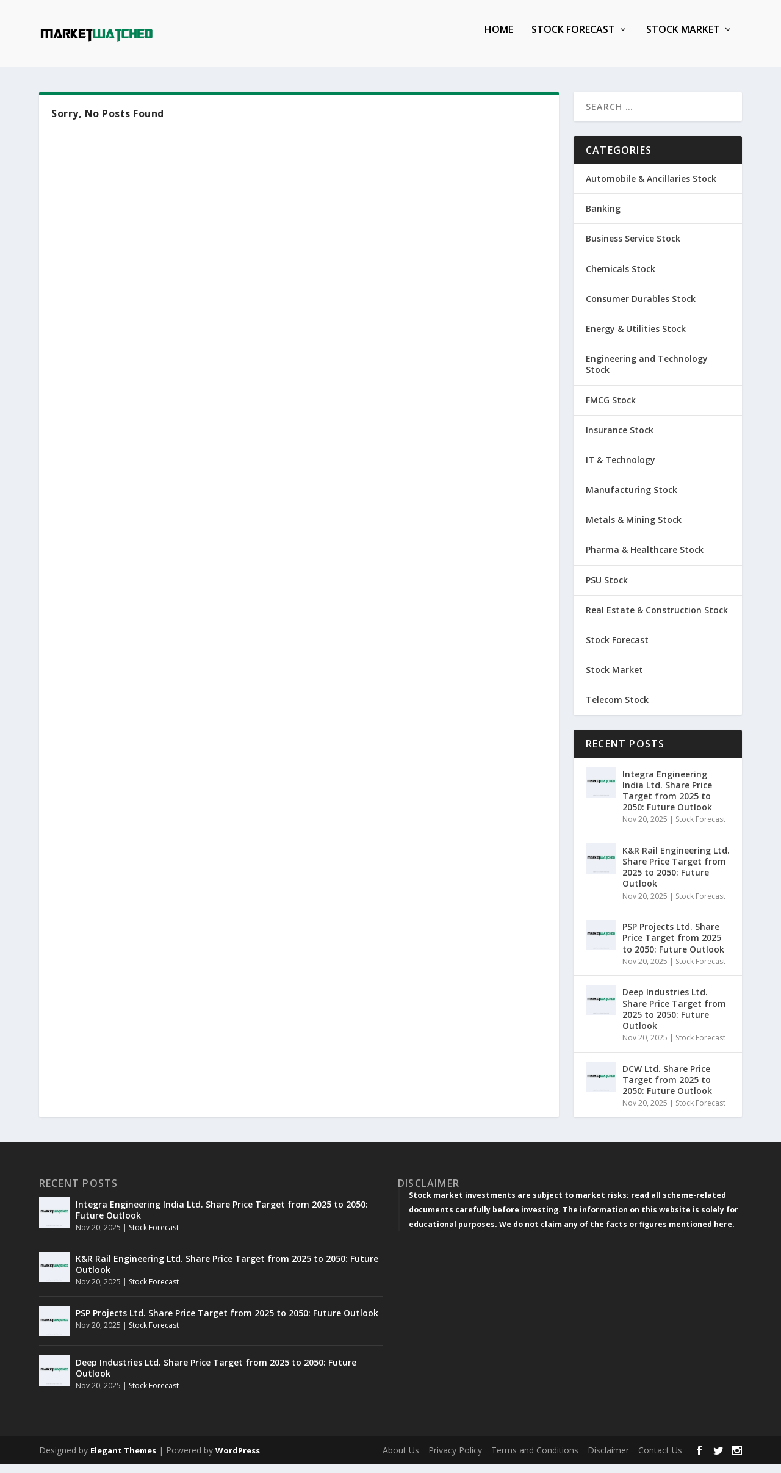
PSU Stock (607, 588)
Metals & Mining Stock (634, 528)
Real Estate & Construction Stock (657, 618)
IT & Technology (620, 468)
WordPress (237, 1458)
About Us (401, 1458)
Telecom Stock (617, 708)
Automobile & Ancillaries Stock (651, 187)
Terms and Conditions (534, 1458)
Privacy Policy (455, 1458)
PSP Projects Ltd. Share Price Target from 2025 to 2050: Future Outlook (673, 946)
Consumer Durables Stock (641, 307)
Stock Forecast (573, 39)
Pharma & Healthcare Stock (645, 558)
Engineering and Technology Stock (647, 372)
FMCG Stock (611, 408)
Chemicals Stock (620, 277)
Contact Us (660, 1458)
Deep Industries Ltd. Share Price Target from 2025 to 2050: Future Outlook (674, 1017)
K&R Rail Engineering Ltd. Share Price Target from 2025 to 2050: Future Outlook (676, 875)
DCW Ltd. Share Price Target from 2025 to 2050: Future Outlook (667, 1088)
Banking (603, 217)
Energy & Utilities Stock (636, 337)
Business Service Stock (633, 247)
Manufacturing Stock (631, 498)
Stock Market (683, 39)
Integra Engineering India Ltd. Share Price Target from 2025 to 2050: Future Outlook (667, 799)
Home (498, 39)
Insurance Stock (619, 438)
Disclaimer (608, 1458)
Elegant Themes (123, 1458)
